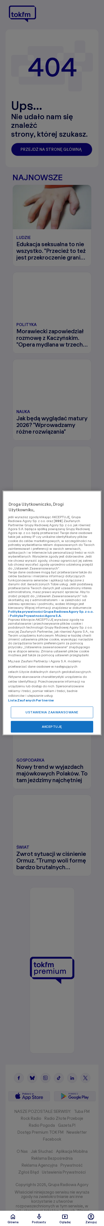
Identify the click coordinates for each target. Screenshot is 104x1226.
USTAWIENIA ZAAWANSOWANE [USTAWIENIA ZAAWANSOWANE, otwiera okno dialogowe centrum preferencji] (52, 712)
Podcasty (39, 1219)
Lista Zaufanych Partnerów (31, 700)
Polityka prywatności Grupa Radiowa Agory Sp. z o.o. (50, 612)
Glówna (13, 1219)
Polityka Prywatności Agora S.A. (36, 615)
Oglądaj (65, 1219)
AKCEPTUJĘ (52, 727)
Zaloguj (91, 1219)
